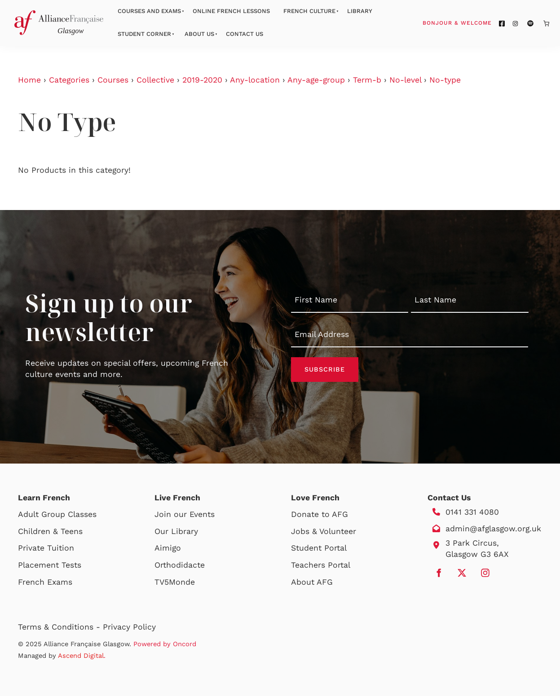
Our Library (176, 531)
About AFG (312, 582)
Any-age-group (316, 79)
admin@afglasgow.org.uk (493, 528)
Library (359, 11)
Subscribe (324, 369)
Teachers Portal (320, 564)
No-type (445, 79)
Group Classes (69, 514)
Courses (112, 79)
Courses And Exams (149, 11)
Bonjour (474, 22)
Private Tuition (46, 547)
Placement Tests (49, 564)
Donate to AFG (319, 514)
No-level (405, 79)
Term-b (367, 79)
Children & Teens (50, 531)
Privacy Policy (129, 626)
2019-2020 (202, 79)
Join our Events (184, 514)
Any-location (255, 79)
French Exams (45, 582)
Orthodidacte (179, 564)
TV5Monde (174, 582)
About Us (199, 34)
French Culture (309, 11)
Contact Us (244, 34)
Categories (69, 79)
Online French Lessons (231, 11)
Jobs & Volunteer (323, 531)
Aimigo (167, 547)
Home (29, 79)
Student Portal (319, 547)
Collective (155, 79)
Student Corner (144, 34)
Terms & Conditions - (60, 626)
